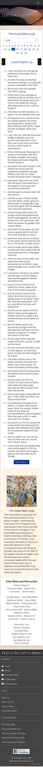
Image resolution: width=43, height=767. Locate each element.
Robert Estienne (22, 585)
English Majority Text (21, 634)
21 (37, 49)
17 (21, 49)
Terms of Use (8, 702)
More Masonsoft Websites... (14, 742)
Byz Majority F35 (22, 640)
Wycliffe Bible (21, 631)
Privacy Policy (8, 706)
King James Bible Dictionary (14, 733)
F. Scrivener (14, 591)
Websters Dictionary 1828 (13, 738)
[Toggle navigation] (38, 2)
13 (5, 49)
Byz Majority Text (21, 637)
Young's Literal (15, 616)
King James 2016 (14, 609)
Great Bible (30, 600)
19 (29, 49)
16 (17, 49)
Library (6, 670)
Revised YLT (30, 616)
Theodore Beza (14, 588)
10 (31, 45)
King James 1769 (21, 606)
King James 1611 (29, 603)
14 (9, 49)
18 (25, 49)
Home (6, 666)
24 (25, 53)
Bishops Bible (12, 603)
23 (21, 53)
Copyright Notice (9, 711)
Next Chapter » (21, 462)
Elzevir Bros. (30, 588)
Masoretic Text (21, 624)
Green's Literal (28, 619)
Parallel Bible (9, 679)
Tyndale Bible (12, 597)
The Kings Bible (8, 724)
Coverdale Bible (29, 597)
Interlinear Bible (10, 675)
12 (38, 45)
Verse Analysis (9, 684)
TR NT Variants (21, 643)
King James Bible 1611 (11, 729)
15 (13, 49)
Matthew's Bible (15, 600)
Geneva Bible (30, 609)
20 (34, 49)
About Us (6, 697)
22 (17, 53)
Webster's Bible (21, 613)
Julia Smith (13, 619)
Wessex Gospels (21, 627)
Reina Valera (28, 591)
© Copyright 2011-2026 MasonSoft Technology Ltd (21, 759)
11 (35, 45)
